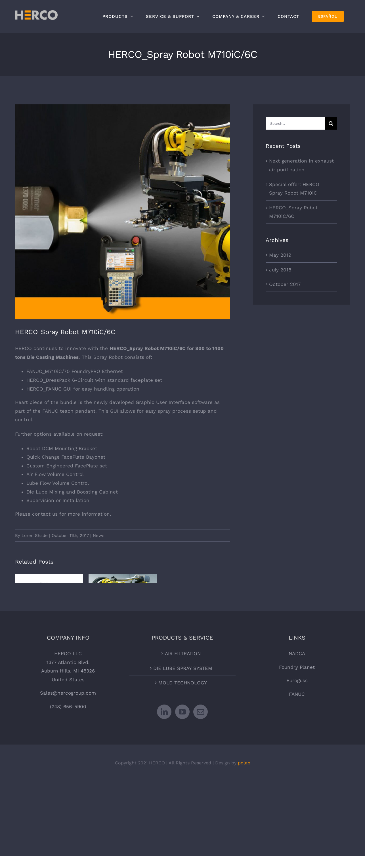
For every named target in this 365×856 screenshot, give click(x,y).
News (98, 535)
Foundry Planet (297, 729)
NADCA (297, 715)
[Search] (331, 123)
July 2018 (280, 270)
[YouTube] (182, 774)
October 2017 (285, 284)
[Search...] (295, 123)
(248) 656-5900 (68, 768)
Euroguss (297, 742)
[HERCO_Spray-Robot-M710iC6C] (122, 211)
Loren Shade (35, 535)
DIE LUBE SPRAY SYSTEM (182, 730)
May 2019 (280, 255)
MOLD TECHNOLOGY (182, 745)
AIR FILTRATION (183, 715)
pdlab (244, 825)
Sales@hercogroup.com (68, 755)
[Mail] (200, 774)
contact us (45, 514)
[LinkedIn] (164, 774)
